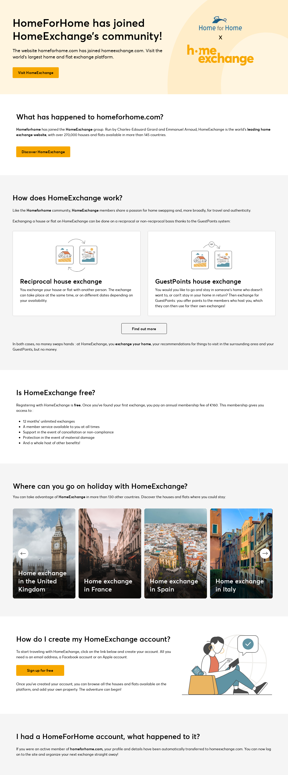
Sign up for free (40, 670)
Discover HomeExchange (43, 151)
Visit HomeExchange (36, 72)
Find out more (144, 328)
